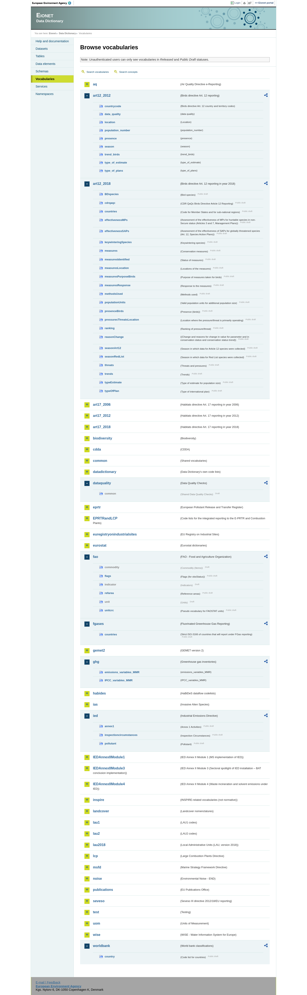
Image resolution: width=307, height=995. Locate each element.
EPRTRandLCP (105, 518)
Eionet (52, 33)
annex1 (109, 726)
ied (95, 716)
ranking (109, 328)
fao (95, 557)
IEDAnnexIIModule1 (109, 757)
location (110, 122)
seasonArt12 (113, 348)
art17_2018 (102, 427)
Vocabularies (45, 79)
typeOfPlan (112, 390)
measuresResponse (117, 285)
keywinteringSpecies (118, 242)
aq (95, 84)
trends (109, 373)
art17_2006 (102, 404)
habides (99, 693)
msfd (97, 867)
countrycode (113, 106)
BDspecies (112, 194)
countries (111, 211)
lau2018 (99, 845)
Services (41, 86)
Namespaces (45, 94)
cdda (97, 449)
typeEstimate (113, 382)
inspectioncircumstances (121, 735)
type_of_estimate (116, 162)
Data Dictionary (67, 33)
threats (109, 365)
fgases (98, 624)
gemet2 (99, 650)
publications (103, 889)
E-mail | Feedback (48, 982)
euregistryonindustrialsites (115, 534)
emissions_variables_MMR (122, 672)
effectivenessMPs (116, 220)
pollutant (110, 743)
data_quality (113, 114)
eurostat (99, 545)
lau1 (96, 822)
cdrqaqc (110, 202)
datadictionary (104, 472)
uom (96, 923)
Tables (40, 56)
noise (97, 878)
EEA (53, 3)
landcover (101, 811)
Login (237, 2)
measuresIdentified (117, 259)
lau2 (96, 833)
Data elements (45, 64)
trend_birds (112, 154)
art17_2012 (102, 415)
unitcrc (109, 610)
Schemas (42, 71)
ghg (96, 662)
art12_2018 (102, 183)
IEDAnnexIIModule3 (109, 768)
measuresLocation (117, 268)
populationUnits (115, 302)
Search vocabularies (98, 72)
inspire (98, 800)
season (109, 146)
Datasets (42, 48)
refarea (109, 593)
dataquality (102, 483)
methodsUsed (114, 293)
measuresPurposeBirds (120, 276)
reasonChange (114, 336)
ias (95, 704)
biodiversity (102, 438)
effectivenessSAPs (117, 231)
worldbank (101, 946)
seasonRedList (114, 356)
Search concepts (128, 72)
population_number (117, 130)
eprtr (97, 507)
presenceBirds (114, 311)
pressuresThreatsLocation (122, 319)
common (100, 460)
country (110, 956)
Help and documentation (52, 41)
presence (111, 138)
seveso (98, 901)
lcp (95, 856)
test (96, 912)
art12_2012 (102, 95)
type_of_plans (114, 170)
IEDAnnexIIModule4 (109, 784)
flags (108, 576)
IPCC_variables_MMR (119, 680)
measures (111, 250)
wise (96, 935)
